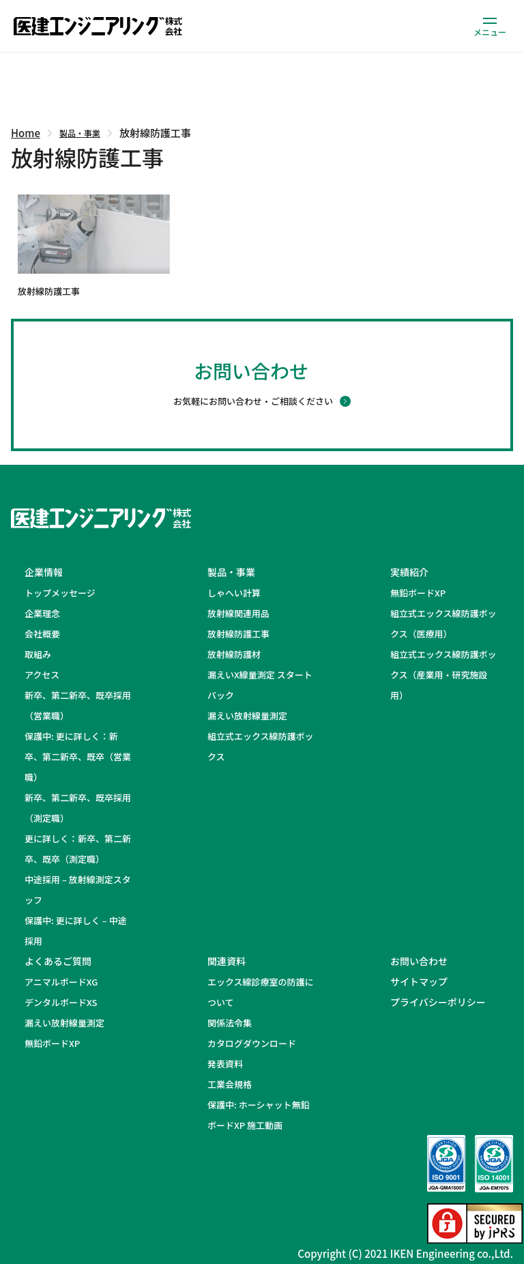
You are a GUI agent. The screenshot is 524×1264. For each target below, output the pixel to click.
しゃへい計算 (234, 592)
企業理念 (42, 613)
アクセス (42, 674)
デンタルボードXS (61, 1002)
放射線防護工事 (238, 633)
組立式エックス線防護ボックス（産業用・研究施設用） (443, 675)
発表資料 (225, 1063)
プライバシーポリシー (438, 1002)
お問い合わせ (419, 961)
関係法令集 (229, 1022)
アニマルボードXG (61, 981)
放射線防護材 (234, 654)
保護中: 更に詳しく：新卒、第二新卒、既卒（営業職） (78, 757)
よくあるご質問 (58, 961)
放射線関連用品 (238, 613)
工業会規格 (229, 1084)
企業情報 (44, 572)
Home (25, 133)
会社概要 (42, 633)
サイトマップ (419, 981)
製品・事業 (79, 133)
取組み (38, 654)
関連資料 (226, 961)
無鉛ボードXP (418, 592)
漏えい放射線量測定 (247, 715)
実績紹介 (409, 572)
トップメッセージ (60, 592)
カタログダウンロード (251, 1043)
